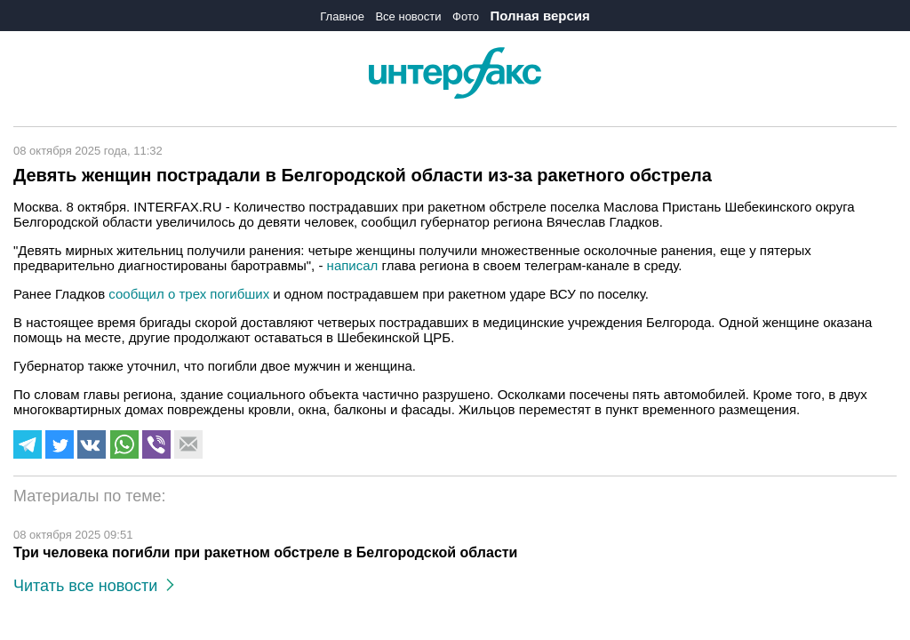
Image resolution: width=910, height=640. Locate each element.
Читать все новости (93, 586)
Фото (465, 16)
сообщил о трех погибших (188, 293)
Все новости (408, 16)
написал (353, 265)
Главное (342, 16)
